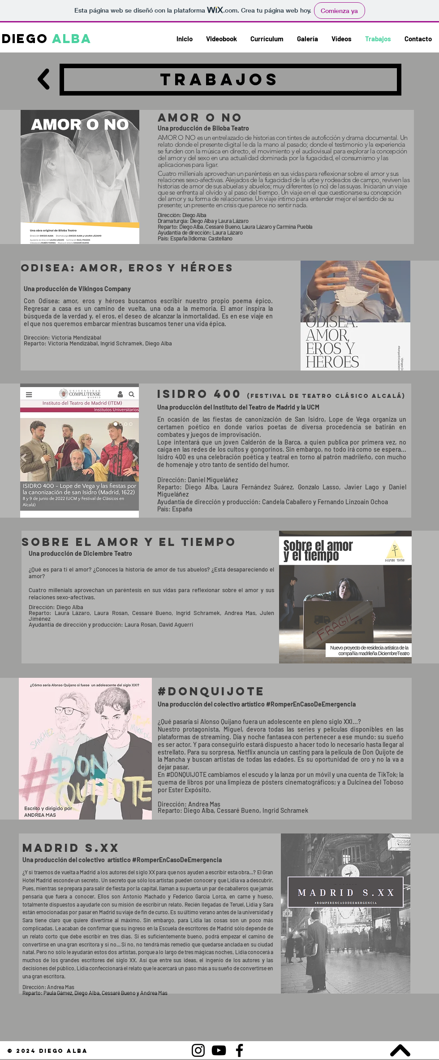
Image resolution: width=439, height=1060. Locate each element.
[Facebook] (239, 1050)
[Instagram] (198, 1050)
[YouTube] (219, 1050)
